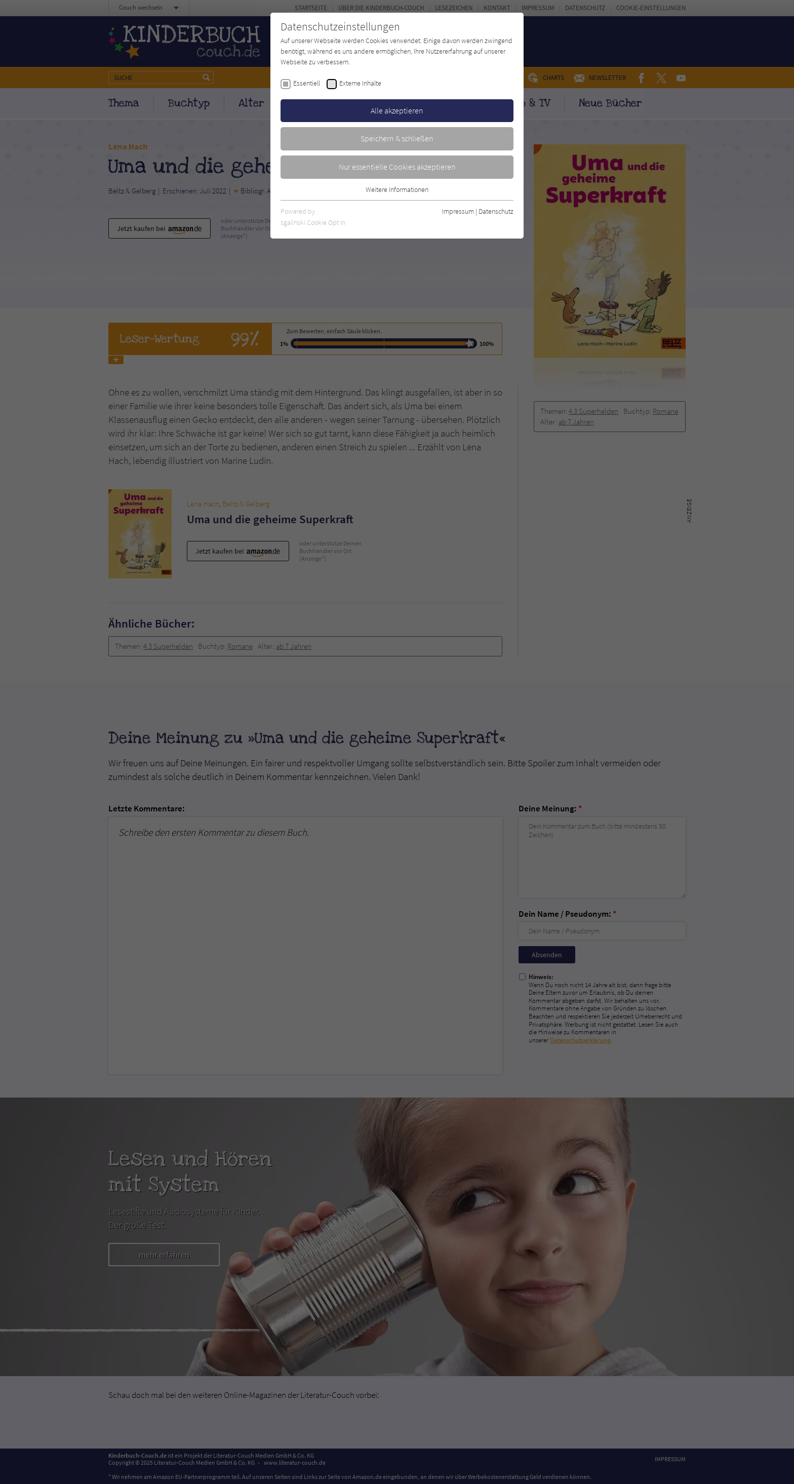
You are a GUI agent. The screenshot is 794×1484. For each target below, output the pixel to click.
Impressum (458, 211)
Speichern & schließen (397, 138)
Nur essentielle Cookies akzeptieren (397, 167)
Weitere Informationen (397, 189)
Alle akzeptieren (397, 110)
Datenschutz (496, 211)
